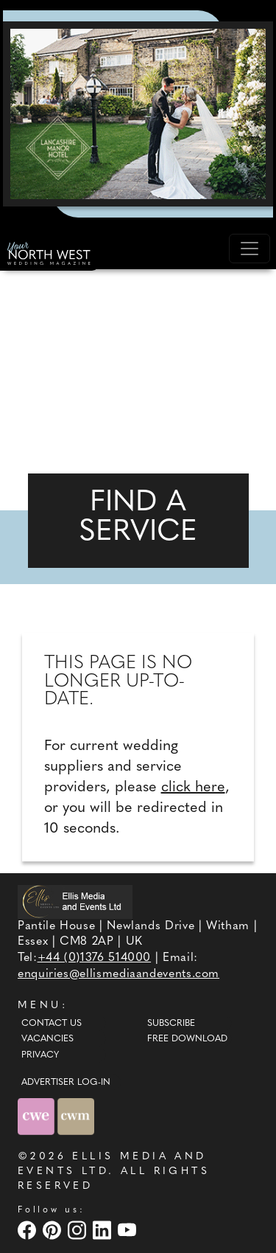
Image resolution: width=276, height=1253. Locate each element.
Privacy (40, 1055)
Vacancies (47, 1039)
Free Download (187, 1039)
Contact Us (51, 1023)
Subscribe (171, 1023)
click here (193, 787)
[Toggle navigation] (249, 248)
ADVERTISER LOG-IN (65, 1082)
